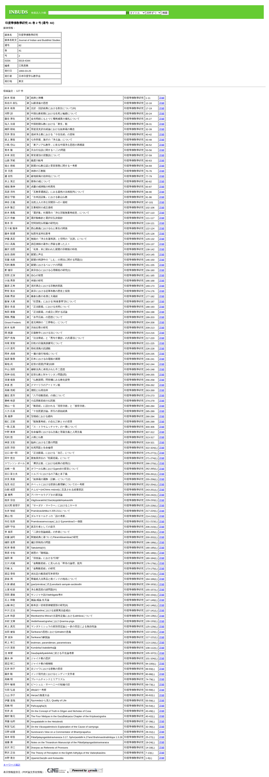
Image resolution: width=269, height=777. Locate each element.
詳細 (161, 97)
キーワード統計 (11, 764)
